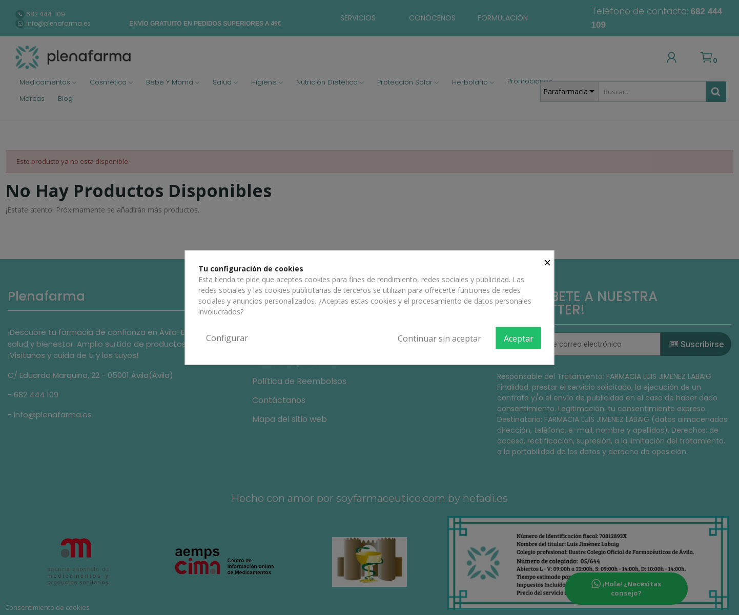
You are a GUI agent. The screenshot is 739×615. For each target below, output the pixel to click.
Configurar (227, 337)
